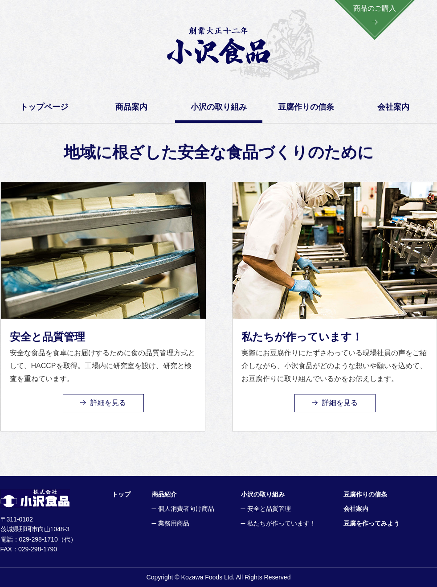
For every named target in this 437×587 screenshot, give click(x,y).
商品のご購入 (374, 8)
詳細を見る (108, 402)
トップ (121, 494)
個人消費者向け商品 (186, 508)
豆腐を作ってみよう (371, 523)
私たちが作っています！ (281, 523)
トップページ (44, 107)
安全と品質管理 (269, 508)
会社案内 (393, 107)
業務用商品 (173, 523)
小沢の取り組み (263, 494)
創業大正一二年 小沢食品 (218, 45)
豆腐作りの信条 (306, 107)
